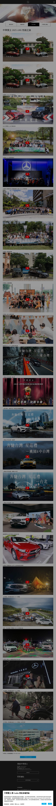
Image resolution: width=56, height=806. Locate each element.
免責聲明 (22, 804)
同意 (50, 803)
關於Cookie (17, 804)
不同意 (44, 803)
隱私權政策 (6, 804)
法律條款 (12, 804)
